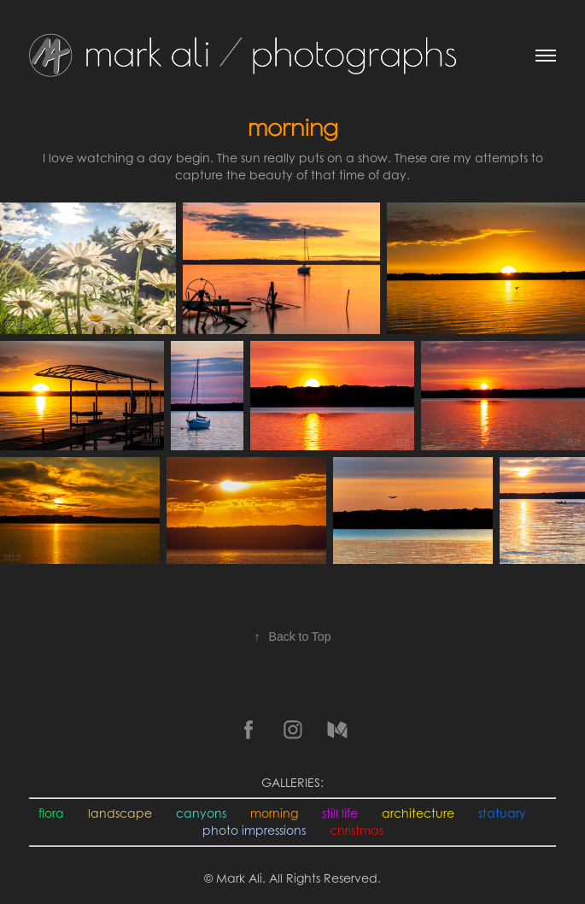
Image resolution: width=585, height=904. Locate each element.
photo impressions (254, 830)
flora (51, 813)
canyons (201, 813)
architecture (418, 813)
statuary (502, 813)
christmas (356, 830)
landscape (120, 813)
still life (340, 813)
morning (274, 813)
